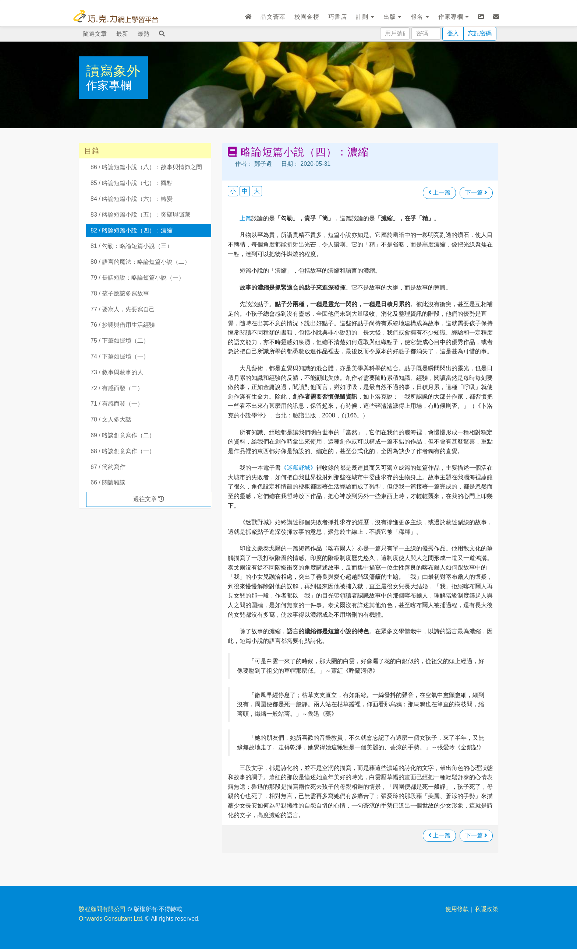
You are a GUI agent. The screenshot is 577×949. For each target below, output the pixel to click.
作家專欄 (453, 17)
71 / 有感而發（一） (117, 403)
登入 (453, 33)
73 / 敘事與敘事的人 (117, 372)
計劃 (365, 17)
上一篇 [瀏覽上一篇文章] (439, 192)
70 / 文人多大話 (111, 419)
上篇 (245, 218)
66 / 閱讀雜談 (108, 482)
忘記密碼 (480, 33)
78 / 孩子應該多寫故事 (120, 293)
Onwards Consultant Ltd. (111, 918)
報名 (420, 17)
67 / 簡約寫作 (108, 467)
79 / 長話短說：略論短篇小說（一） (137, 277)
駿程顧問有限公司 (102, 909)
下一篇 (476, 192)
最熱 (143, 34)
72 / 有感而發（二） (117, 388)
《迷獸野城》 (298, 468)
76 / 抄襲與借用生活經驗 (123, 325)
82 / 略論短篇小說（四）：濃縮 (132, 230)
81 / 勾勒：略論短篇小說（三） (132, 246)
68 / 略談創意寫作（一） (123, 451)
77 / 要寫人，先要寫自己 (123, 309)
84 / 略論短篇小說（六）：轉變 (132, 199)
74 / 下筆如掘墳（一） (120, 356)
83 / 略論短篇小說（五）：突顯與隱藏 (140, 214)
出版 (392, 17)
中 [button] (245, 191)
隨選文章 (95, 34)
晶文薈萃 (273, 17)
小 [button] (233, 191)
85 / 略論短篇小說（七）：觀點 (132, 183)
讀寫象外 (113, 70)
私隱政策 (486, 909)
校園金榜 (306, 17)
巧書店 (337, 17)
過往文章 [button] (148, 499)
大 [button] (257, 191)
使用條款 (457, 909)
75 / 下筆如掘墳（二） (120, 340)
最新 (122, 34)
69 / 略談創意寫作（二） (123, 435)
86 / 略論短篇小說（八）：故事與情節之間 (146, 167)
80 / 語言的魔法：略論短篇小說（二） (140, 262)
